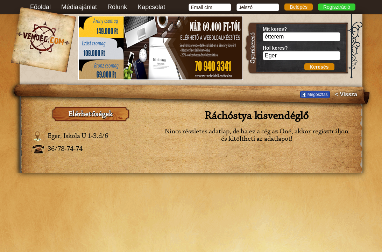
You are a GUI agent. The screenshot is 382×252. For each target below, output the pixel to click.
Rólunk (117, 7)
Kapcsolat (151, 7)
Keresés (319, 67)
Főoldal (40, 7)
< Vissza (346, 94)
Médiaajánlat (79, 7)
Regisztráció (336, 7)
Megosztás (317, 94)
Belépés (298, 7)
